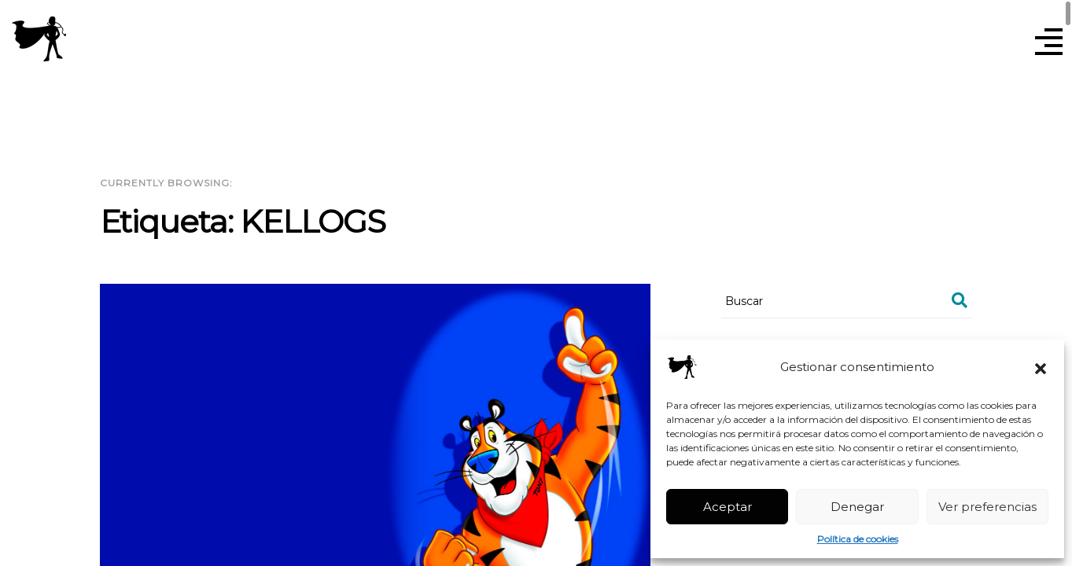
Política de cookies (857, 539)
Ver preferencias (987, 506)
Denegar (857, 506)
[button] (1040, 367)
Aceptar (727, 506)
